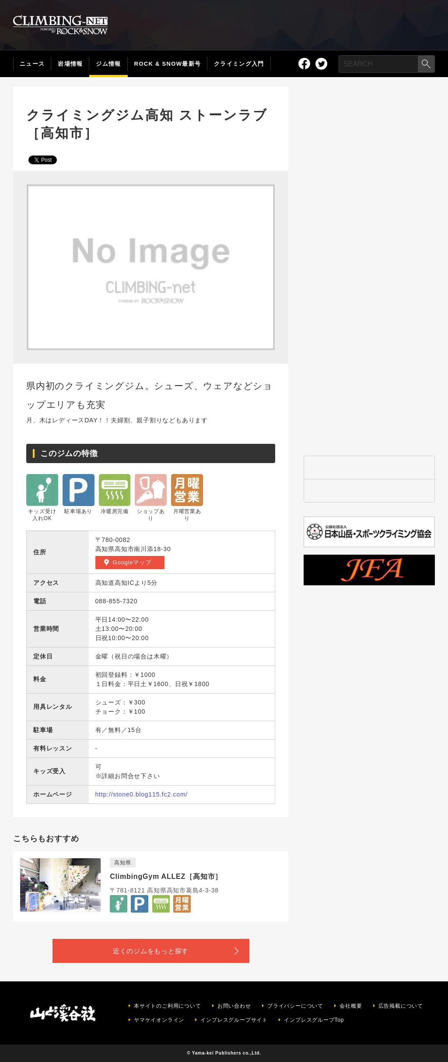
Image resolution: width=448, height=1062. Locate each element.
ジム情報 (108, 63)
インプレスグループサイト (234, 1020)
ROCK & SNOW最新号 (167, 63)
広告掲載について (400, 1006)
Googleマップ (132, 562)
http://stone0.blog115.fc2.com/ (141, 794)
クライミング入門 (239, 63)
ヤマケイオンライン (159, 1020)
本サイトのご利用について (167, 1006)
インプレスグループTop (314, 1020)
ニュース (32, 63)
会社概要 (351, 1006)
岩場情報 (70, 63)
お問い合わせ (234, 1006)
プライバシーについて (295, 1006)
